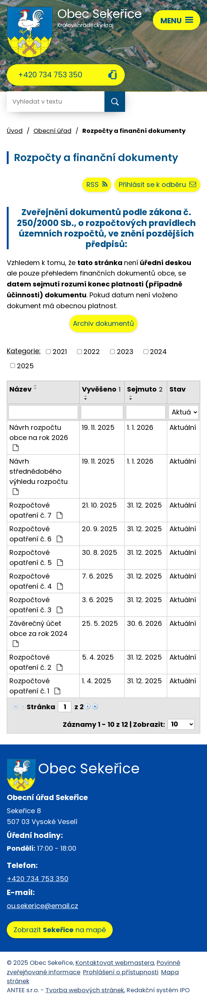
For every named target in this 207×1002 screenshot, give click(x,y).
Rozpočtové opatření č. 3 (35, 605)
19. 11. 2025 (98, 427)
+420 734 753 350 (50, 74)
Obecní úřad (52, 131)
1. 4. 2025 (96, 681)
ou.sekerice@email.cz (42, 905)
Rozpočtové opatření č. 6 (35, 534)
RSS (96, 184)
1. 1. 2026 (140, 427)
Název (20, 389)
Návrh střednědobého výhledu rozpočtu (38, 476)
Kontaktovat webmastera (115, 962)
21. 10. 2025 (99, 505)
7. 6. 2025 (97, 576)
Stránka (41, 706)
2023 (125, 351)
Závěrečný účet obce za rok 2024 (38, 633)
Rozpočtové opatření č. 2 (35, 662)
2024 (158, 351)
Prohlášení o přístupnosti (121, 972)
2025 (25, 365)
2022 (91, 351)
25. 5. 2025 (100, 623)
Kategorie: (24, 351)
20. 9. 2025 (99, 528)
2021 (60, 351)
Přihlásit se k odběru (157, 184)
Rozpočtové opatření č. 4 (36, 581)
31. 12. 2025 (144, 505)
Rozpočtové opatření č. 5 (36, 557)
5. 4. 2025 (98, 657)
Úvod (15, 131)
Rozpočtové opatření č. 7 (35, 510)
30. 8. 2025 (99, 552)
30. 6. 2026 (144, 623)
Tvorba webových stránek (84, 990)
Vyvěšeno (101, 389)
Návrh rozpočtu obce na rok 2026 (38, 437)
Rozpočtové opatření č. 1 (34, 686)
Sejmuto (145, 389)
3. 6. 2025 (97, 599)
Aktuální (182, 427)
